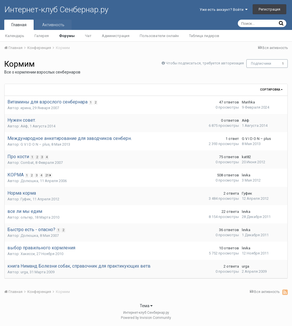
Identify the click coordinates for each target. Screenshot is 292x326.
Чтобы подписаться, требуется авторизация (205, 63)
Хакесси (28, 254)
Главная (19, 25)
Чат (88, 36)
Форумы (67, 36)
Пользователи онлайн (159, 36)
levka (246, 175)
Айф (24, 126)
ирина (26, 108)
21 (49, 175)
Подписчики (261, 64)
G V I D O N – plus (35, 144)
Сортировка (271, 89)
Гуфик (26, 199)
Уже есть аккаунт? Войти (224, 9)
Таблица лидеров (204, 36)
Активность (53, 25)
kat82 (246, 157)
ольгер (27, 217)
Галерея (42, 36)
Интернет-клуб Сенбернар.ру (56, 9)
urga (24, 272)
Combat (27, 162)
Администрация (115, 36)
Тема (146, 305)
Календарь (14, 36)
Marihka (248, 102)
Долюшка (29, 181)
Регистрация (269, 9)
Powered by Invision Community (146, 318)
